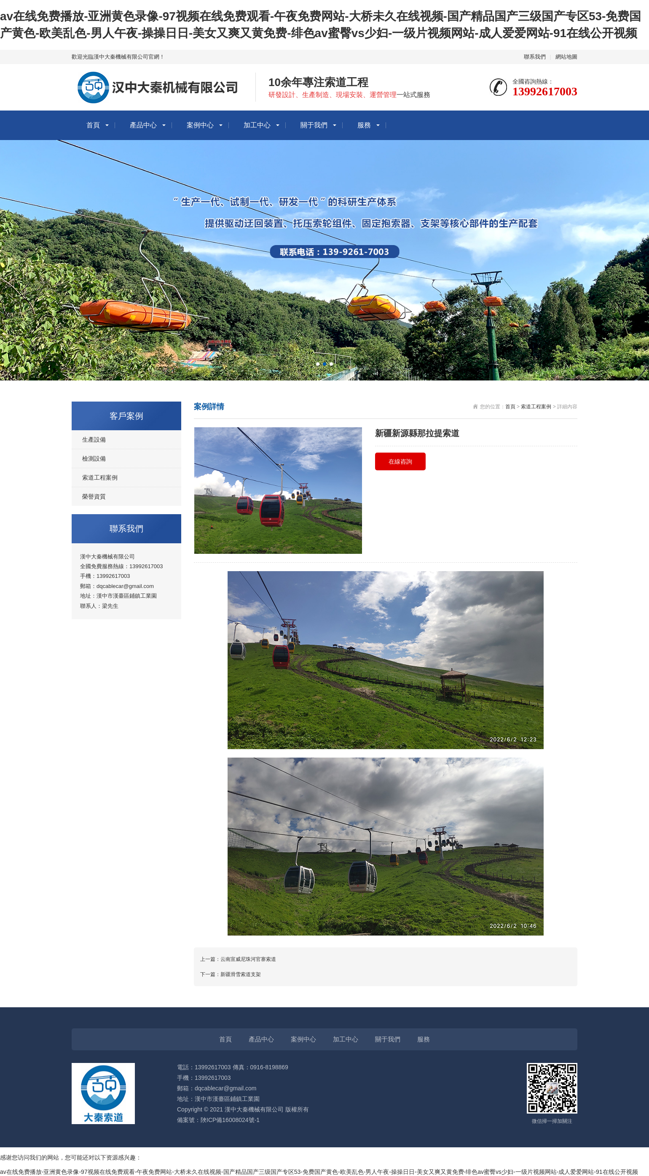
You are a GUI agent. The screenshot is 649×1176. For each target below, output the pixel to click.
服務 (364, 125)
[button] (317, 364)
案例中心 (200, 125)
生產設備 (94, 439)
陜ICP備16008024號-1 (230, 1120)
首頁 (93, 125)
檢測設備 (94, 458)
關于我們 (313, 125)
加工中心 (257, 125)
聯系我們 (535, 57)
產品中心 (143, 125)
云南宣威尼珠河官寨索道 (248, 959)
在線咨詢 (400, 461)
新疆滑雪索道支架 (240, 974)
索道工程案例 (100, 477)
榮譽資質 (94, 496)
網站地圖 (566, 57)
